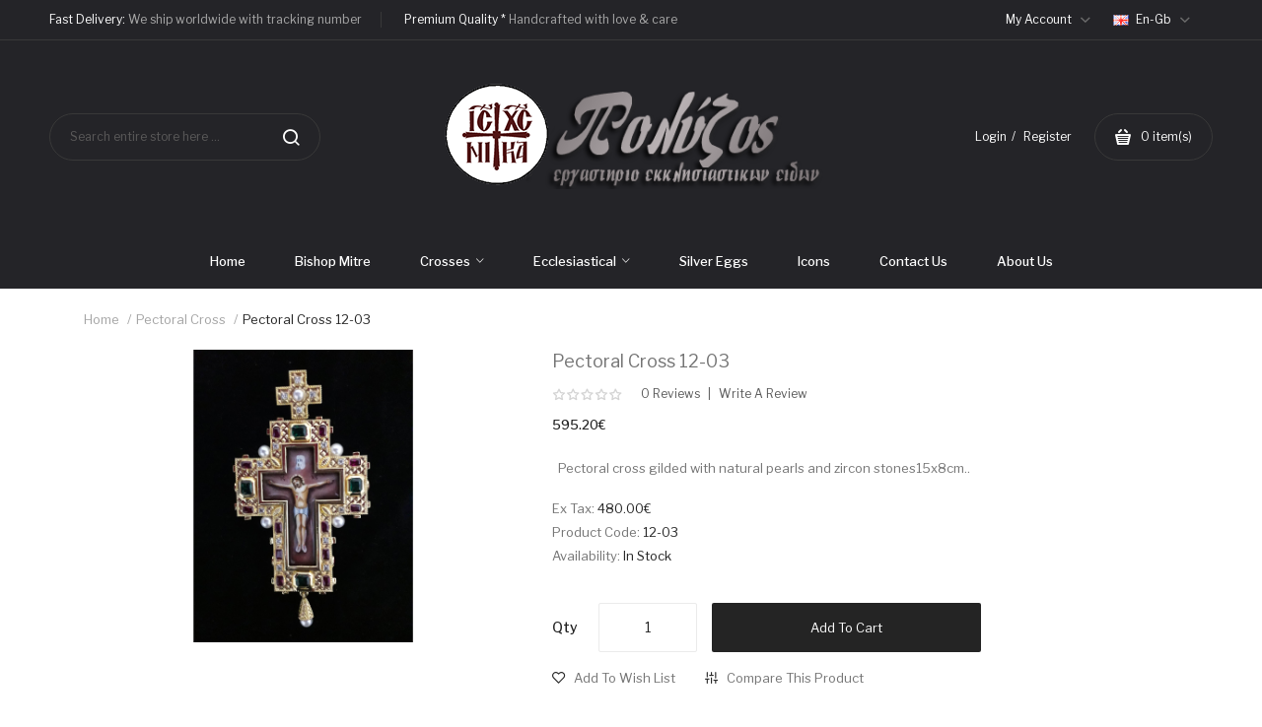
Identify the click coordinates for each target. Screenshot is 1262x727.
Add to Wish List (624, 678)
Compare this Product (795, 678)
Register (1047, 136)
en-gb (1151, 19)
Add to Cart (846, 627)
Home (101, 319)
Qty (565, 627)
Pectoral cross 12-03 (307, 319)
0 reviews (670, 394)
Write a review (763, 394)
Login (991, 136)
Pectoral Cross (181, 319)
